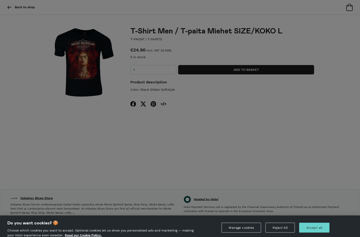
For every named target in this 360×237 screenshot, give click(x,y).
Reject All (280, 229)
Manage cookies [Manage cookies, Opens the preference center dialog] (241, 229)
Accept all (314, 229)
